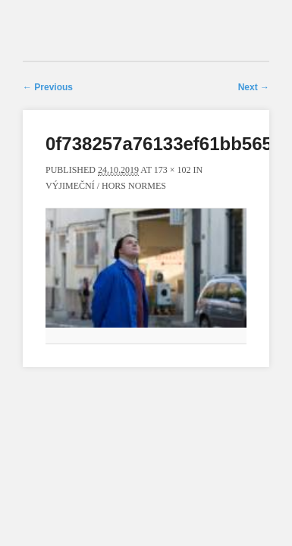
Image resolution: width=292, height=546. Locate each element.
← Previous (48, 87)
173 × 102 (172, 170)
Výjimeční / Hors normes (106, 185)
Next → (253, 87)
